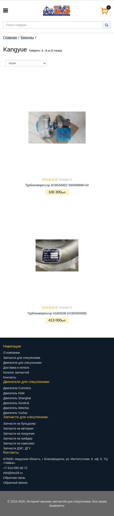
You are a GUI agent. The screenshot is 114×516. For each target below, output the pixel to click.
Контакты (9, 377)
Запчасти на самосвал (18, 443)
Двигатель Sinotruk (16, 403)
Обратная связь (14, 477)
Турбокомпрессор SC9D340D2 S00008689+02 (57, 185)
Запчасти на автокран (18, 428)
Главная (10, 37)
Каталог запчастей (16, 372)
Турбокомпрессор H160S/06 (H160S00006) (57, 313)
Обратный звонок (15, 482)
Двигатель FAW (14, 393)
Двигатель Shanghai (17, 398)
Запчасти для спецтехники (21, 357)
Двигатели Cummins (17, 388)
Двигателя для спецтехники (22, 362)
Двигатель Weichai (16, 408)
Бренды (27, 37)
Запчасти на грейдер (17, 438)
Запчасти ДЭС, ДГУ (16, 448)
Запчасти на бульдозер (19, 423)
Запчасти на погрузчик (18, 433)
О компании (11, 352)
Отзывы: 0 (65, 179)
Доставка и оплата (16, 367)
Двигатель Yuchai (15, 413)
